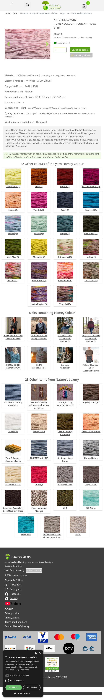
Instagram (13, 589)
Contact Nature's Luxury (17, 626)
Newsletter (13, 584)
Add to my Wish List (81, 55)
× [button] (40, 653)
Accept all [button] (14, 687)
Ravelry (11, 598)
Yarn (15, 13)
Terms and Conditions (16, 621)
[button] (8, 44)
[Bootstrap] (18, 556)
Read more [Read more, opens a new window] (24, 670)
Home (7, 13)
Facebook (12, 593)
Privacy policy (12, 617)
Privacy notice (12, 613)
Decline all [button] (32, 687)
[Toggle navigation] (11, 4)
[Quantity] (60, 49)
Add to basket (80, 49)
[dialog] (23, 673)
